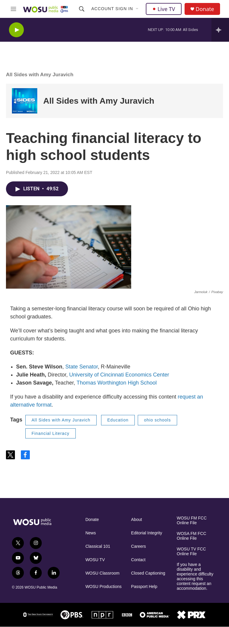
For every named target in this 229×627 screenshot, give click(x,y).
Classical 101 (97, 546)
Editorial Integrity (146, 533)
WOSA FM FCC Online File (191, 536)
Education (118, 420)
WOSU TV (95, 560)
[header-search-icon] (81, 9)
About (136, 519)
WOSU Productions (103, 586)
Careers (138, 546)
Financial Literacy (50, 433)
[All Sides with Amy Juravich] (24, 100)
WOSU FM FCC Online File (192, 520)
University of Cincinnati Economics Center (119, 375)
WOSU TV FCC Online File (191, 551)
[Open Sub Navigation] (137, 9)
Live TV (163, 9)
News (90, 533)
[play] (16, 30)
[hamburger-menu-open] (13, 9)
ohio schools (157, 420)
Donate (205, 9)
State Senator (81, 367)
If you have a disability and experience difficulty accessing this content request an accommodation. (195, 576)
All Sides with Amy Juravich (39, 74)
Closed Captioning (148, 573)
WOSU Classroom (102, 573)
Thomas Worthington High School (117, 383)
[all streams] (220, 30)
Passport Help (144, 586)
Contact (138, 560)
